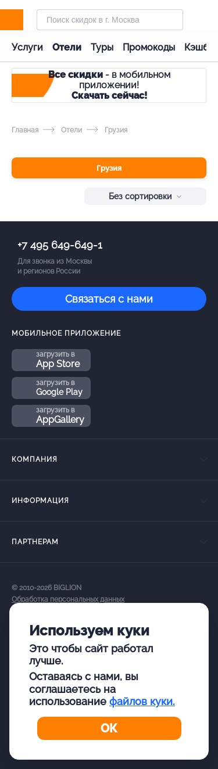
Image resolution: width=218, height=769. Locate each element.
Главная (25, 130)
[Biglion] (24, 19)
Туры (102, 47)
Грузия (109, 168)
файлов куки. (142, 701)
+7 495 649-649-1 (59, 245)
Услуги (27, 47)
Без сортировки (145, 196)
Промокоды (149, 47)
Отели (66, 47)
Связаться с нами (109, 299)
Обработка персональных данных (68, 599)
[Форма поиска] (110, 19)
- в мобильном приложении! (109, 85)
